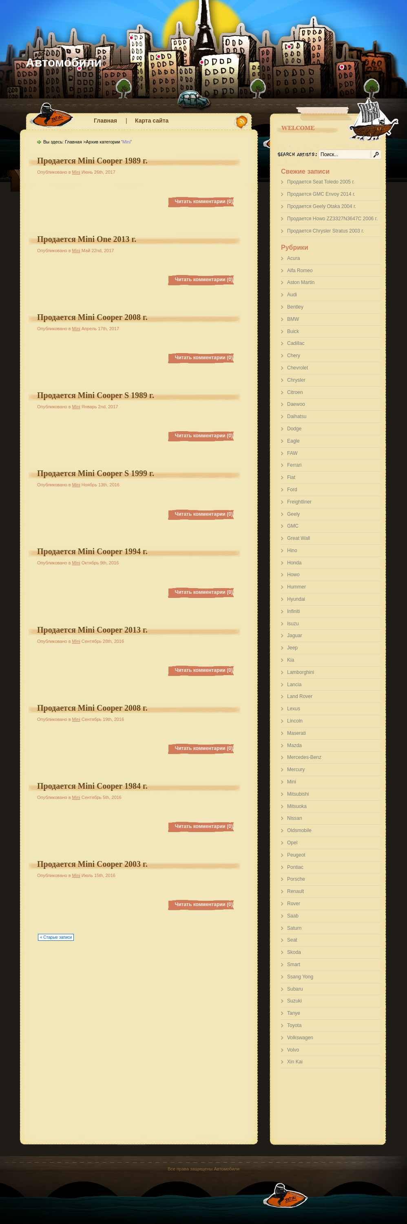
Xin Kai (295, 1062)
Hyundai (296, 599)
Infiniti (293, 611)
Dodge (294, 429)
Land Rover (299, 696)
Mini (291, 782)
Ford (292, 489)
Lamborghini (300, 672)
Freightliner (299, 502)
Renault (295, 891)
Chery (293, 355)
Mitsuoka (297, 806)
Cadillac (296, 343)
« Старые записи (56, 937)
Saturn (294, 928)
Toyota (294, 1025)
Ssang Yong (300, 977)
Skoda (294, 952)
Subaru (295, 989)
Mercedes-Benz (304, 757)
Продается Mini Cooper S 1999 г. (95, 473)
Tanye (293, 1013)
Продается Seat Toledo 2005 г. (321, 182)
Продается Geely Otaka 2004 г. (321, 206)
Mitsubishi (298, 794)
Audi (292, 295)
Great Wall (298, 538)
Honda (294, 563)
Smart (293, 964)
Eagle (293, 441)
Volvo (293, 1050)
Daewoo (296, 404)
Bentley (295, 307)
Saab (293, 916)
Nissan (294, 818)
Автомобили (64, 62)
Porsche (296, 879)
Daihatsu (296, 416)
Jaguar (294, 635)
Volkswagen (300, 1038)
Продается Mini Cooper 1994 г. (92, 551)
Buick (293, 331)
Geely (293, 514)
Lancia (294, 684)
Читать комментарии (204, 201)
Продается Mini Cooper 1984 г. (92, 785)
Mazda (294, 745)
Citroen (295, 392)
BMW (293, 319)
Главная (105, 120)
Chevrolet (297, 368)
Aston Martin (300, 282)
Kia (290, 660)
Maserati (296, 733)
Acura (293, 258)
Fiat (291, 477)
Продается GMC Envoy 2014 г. (321, 194)
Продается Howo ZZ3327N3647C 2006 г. (332, 219)
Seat (292, 940)
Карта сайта (151, 120)
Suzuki (294, 1001)
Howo (293, 574)
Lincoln (295, 721)
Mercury (296, 769)
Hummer (296, 587)
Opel (292, 843)
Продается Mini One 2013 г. (86, 239)
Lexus (293, 709)
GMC (293, 526)
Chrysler (296, 380)
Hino (292, 550)
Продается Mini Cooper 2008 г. (92, 317)
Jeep (292, 648)
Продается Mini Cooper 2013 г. (92, 629)
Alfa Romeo (300, 270)
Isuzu (293, 624)
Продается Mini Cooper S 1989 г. (95, 395)
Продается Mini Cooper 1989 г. (92, 160)
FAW (292, 453)
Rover (293, 903)
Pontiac (295, 867)
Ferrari (294, 465)
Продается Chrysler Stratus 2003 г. (325, 231)
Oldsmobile (299, 830)
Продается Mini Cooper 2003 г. (92, 863)
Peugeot (296, 855)
